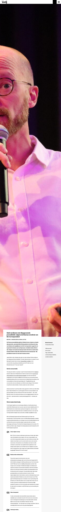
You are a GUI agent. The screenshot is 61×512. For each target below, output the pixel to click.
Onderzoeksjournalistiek (18, 339)
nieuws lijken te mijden (26, 361)
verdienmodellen (49, 357)
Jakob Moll (50, 352)
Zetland (36, 372)
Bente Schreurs (49, 342)
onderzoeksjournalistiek (50, 354)
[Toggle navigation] (59, 2)
